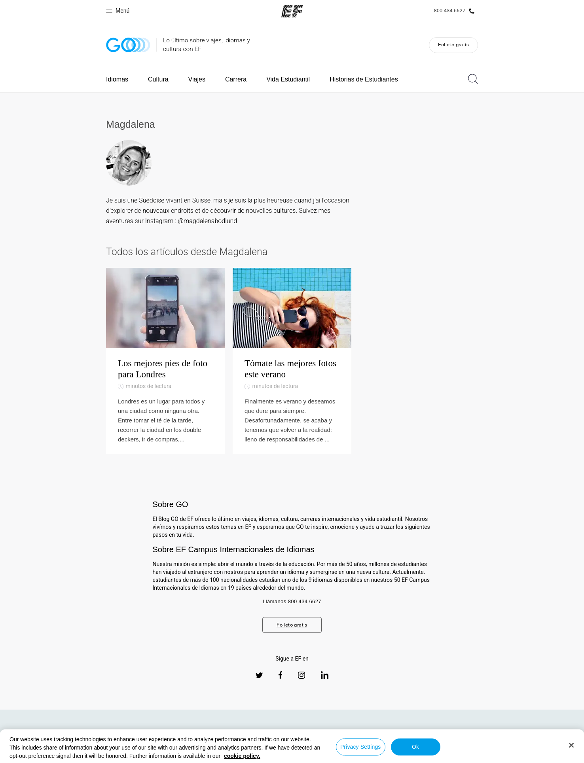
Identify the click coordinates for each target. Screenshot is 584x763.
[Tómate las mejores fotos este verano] (292, 361)
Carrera (235, 79)
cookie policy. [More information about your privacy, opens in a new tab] (242, 756)
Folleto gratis (453, 44)
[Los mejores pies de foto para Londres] (165, 361)
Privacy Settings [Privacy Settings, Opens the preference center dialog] (360, 747)
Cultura (158, 79)
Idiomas (117, 79)
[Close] (571, 745)
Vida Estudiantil (288, 79)
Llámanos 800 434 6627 (292, 601)
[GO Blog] (128, 44)
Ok (415, 747)
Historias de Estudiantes (364, 79)
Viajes (196, 79)
